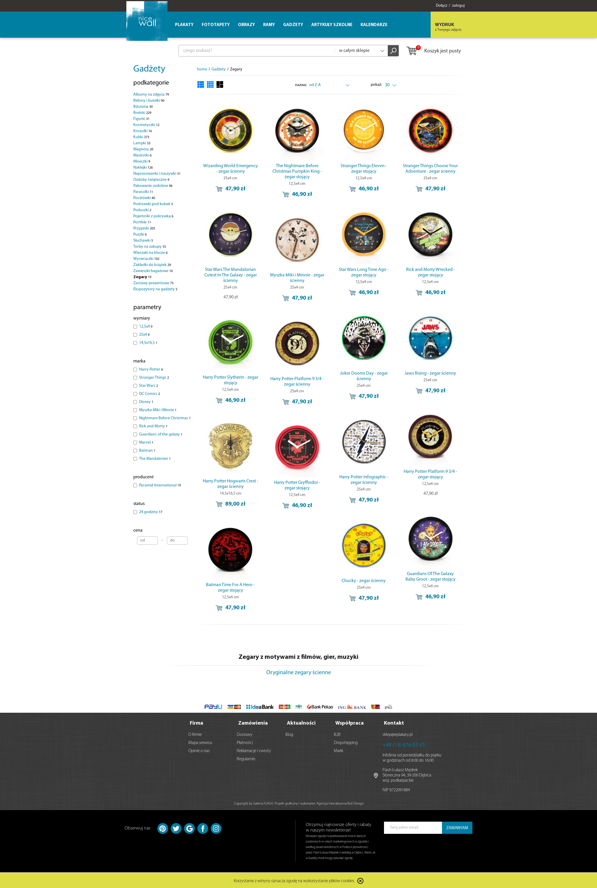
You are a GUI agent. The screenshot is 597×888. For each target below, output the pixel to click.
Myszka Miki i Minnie (157, 410)
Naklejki (143, 167)
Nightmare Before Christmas (165, 418)
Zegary (142, 277)
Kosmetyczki (146, 125)
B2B (337, 734)
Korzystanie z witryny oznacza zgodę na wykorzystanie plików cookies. (294, 880)
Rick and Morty (153, 426)
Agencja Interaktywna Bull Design (339, 803)
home (202, 69)
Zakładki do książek (152, 265)
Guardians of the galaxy (160, 434)
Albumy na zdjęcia (151, 94)
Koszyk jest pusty (433, 51)
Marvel (146, 442)
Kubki (141, 137)
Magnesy (143, 149)
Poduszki (142, 210)
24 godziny (150, 512)
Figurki (141, 119)
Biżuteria (143, 107)
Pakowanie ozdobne (152, 186)
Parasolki (143, 192)
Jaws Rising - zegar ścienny (430, 373)
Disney (146, 402)
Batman (147, 450)
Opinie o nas (199, 750)
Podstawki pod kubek (153, 204)
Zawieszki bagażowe (153, 271)
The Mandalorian (155, 459)
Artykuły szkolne (331, 25)
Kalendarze (374, 25)
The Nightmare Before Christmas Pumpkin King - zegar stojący (297, 171)
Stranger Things (154, 377)
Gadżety (149, 69)
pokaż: (376, 85)
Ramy (269, 25)
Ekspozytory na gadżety (155, 289)
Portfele (142, 222)
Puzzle (140, 234)
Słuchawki (143, 240)
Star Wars (148, 386)
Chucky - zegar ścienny (364, 581)
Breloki (142, 113)
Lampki (141, 143)
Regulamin (246, 758)
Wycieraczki (146, 259)
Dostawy (244, 734)
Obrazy (246, 25)
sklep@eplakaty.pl (398, 734)
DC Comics (149, 394)
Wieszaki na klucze (150, 253)
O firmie (195, 734)
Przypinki (144, 228)
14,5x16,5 (148, 343)
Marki (338, 750)
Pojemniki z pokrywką (153, 216)
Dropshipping (346, 742)
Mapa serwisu (200, 742)
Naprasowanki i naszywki (157, 174)
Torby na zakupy (149, 247)
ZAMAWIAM (457, 827)
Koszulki (142, 131)
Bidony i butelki (148, 101)
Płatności (245, 742)
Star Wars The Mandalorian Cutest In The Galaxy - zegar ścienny (230, 275)
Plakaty (184, 25)
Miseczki (141, 161)
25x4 (144, 335)
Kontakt (394, 722)
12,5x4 (145, 326)
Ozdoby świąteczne (151, 180)
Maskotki (142, 155)
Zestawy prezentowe (153, 283)
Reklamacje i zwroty (254, 750)
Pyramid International (160, 485)
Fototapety (216, 25)
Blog (289, 734)
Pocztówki (144, 198)
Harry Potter (151, 369)
